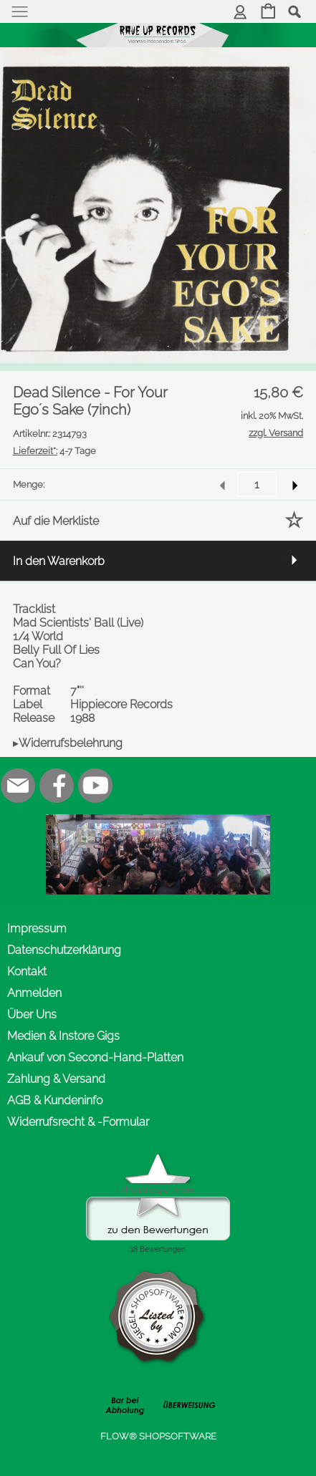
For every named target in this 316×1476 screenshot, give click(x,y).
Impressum (37, 928)
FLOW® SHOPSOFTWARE (158, 1436)
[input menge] (257, 484)
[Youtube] (95, 786)
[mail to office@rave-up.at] (18, 786)
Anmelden (34, 993)
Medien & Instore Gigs (63, 1036)
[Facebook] (57, 786)
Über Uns (32, 1014)
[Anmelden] (240, 12)
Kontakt (27, 971)
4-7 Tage (54, 450)
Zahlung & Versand (56, 1079)
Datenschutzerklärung (64, 950)
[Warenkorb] (268, 12)
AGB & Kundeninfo (54, 1100)
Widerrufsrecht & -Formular (78, 1122)
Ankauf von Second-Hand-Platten (95, 1057)
